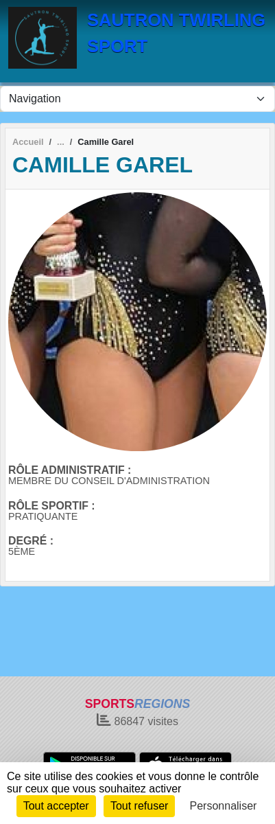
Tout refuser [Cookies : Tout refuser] (139, 806)
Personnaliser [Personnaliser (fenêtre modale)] (223, 806)
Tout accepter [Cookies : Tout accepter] (56, 806)
